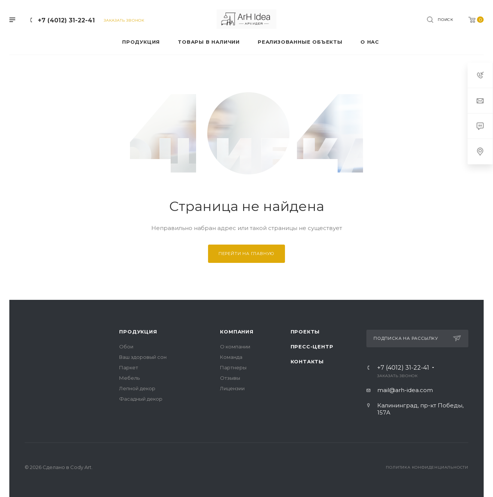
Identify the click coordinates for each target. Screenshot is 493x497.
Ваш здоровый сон (143, 357)
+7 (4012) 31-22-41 (66, 20)
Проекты (305, 332)
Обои (126, 347)
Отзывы (230, 378)
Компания (236, 332)
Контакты (307, 361)
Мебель (129, 378)
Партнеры (233, 367)
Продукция (138, 332)
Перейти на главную (246, 253)
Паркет (128, 367)
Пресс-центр (312, 347)
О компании (235, 347)
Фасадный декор (140, 399)
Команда (231, 357)
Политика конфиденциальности (427, 467)
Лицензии (232, 388)
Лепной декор (137, 388)
